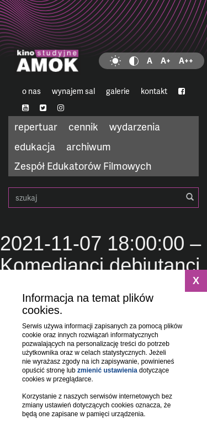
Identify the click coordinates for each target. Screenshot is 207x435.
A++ (186, 60)
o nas (31, 91)
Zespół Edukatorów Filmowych (82, 165)
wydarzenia (134, 126)
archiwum (88, 146)
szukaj (103, 197)
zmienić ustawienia (107, 370)
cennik (83, 126)
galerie (118, 91)
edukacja (34, 146)
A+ (166, 60)
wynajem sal (73, 91)
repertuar (35, 126)
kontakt (154, 91)
